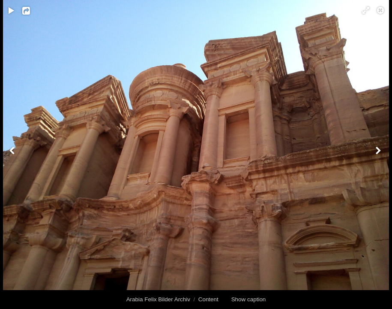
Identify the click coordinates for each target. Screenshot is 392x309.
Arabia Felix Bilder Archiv (158, 299)
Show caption (248, 299)
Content (208, 299)
